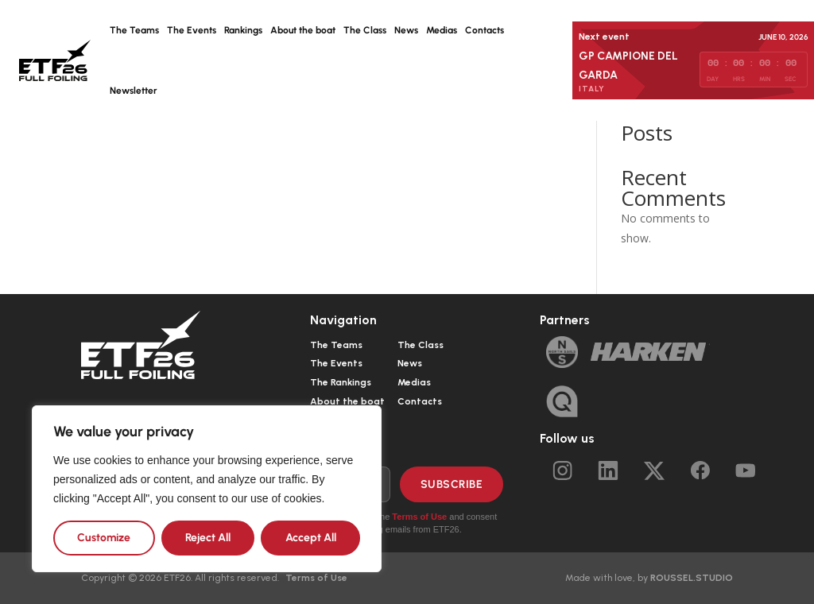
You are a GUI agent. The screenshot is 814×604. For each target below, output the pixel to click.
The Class (364, 30)
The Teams (134, 30)
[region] (207, 488)
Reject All (208, 537)
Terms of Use (419, 516)
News (406, 30)
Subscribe (452, 484)
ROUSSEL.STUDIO (691, 577)
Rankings (243, 30)
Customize (103, 537)
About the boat (302, 30)
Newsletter (133, 90)
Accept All (310, 537)
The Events (191, 30)
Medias (441, 30)
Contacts (484, 30)
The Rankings (340, 382)
